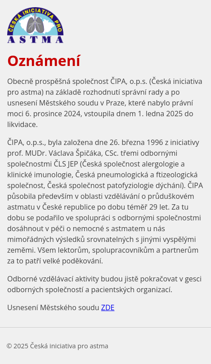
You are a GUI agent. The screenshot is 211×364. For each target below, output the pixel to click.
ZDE (108, 307)
